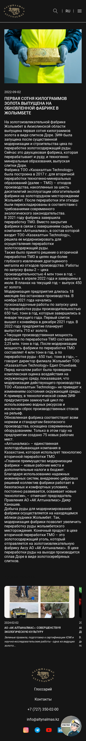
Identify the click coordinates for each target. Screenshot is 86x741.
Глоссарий (43, 689)
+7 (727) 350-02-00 (43, 709)
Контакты (43, 699)
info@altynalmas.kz (43, 719)
